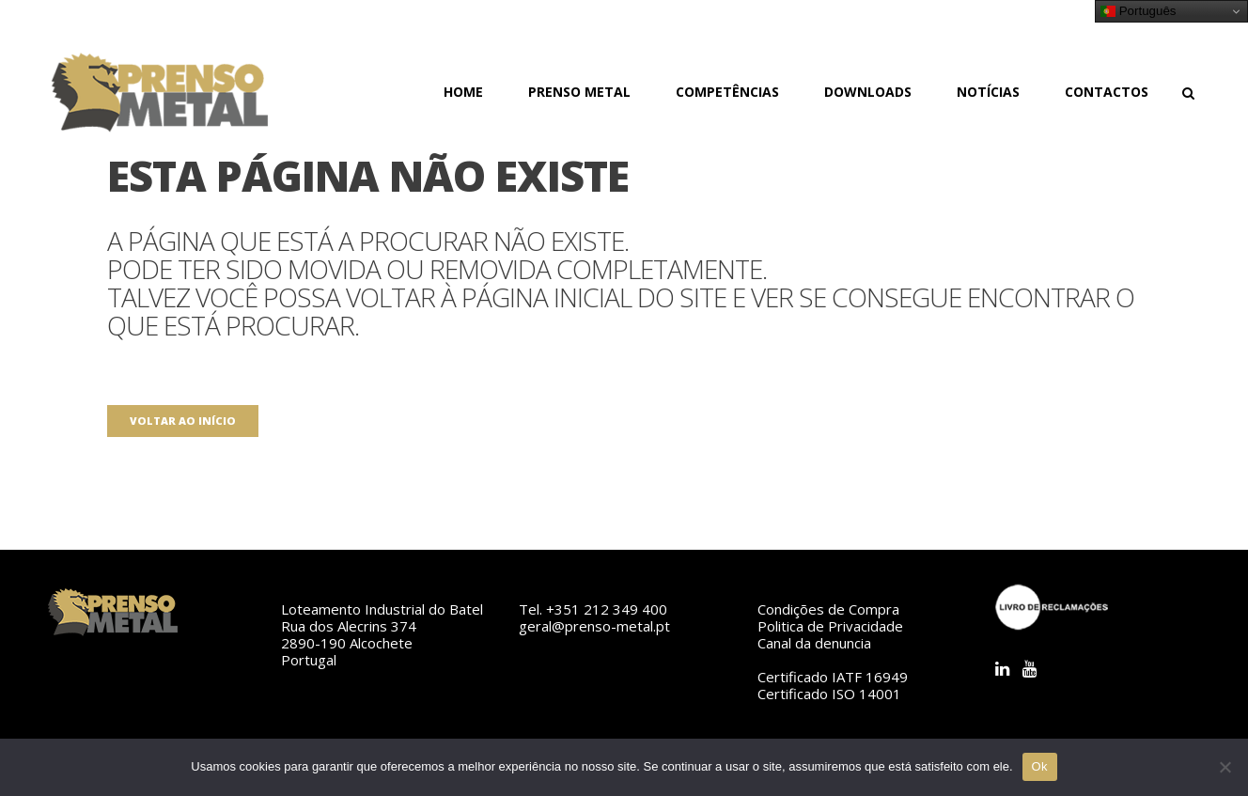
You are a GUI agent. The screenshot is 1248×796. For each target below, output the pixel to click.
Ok (1040, 766)
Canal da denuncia (814, 642)
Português (1138, 11)
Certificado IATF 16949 (832, 676)
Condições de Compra (828, 609)
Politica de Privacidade (830, 626)
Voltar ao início (183, 421)
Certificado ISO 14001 (829, 693)
